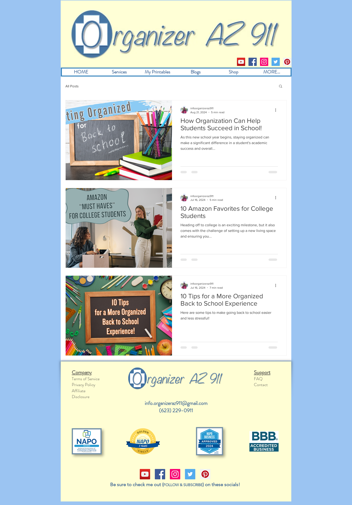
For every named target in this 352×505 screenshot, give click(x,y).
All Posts (72, 86)
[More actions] (277, 110)
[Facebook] (252, 62)
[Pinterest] (287, 62)
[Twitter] (276, 62)
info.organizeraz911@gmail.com (176, 403)
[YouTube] (241, 62)
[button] (280, 86)
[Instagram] (264, 62)
